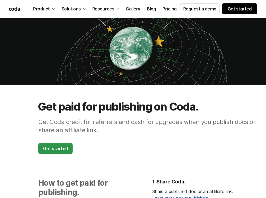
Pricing (169, 9)
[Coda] (15, 9)
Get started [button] (240, 9)
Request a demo (199, 9)
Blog (151, 9)
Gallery (133, 9)
